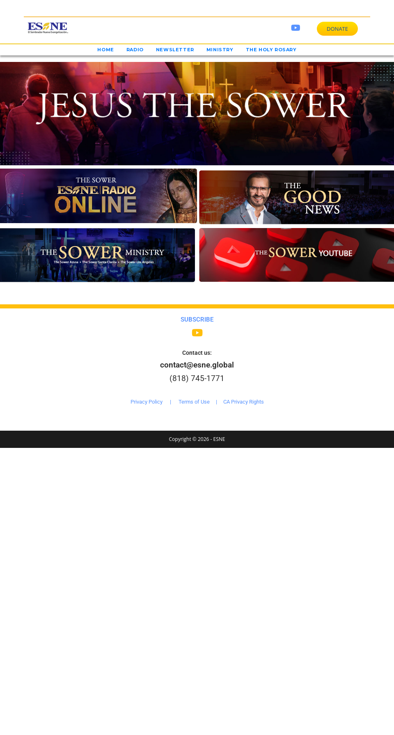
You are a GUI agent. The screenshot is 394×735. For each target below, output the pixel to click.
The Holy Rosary (271, 49)
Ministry (220, 49)
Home (105, 49)
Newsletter (175, 49)
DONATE (337, 28)
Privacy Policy (147, 402)
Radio (135, 49)
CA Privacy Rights (243, 402)
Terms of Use (194, 402)
